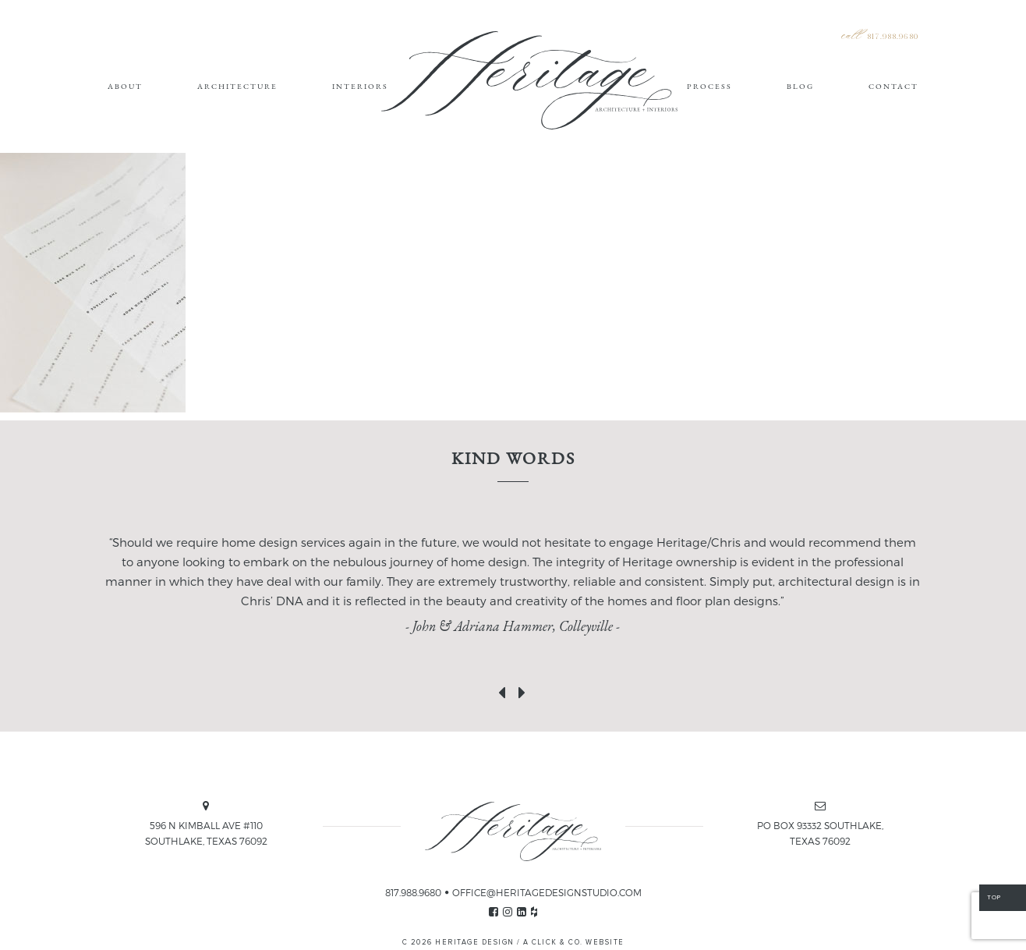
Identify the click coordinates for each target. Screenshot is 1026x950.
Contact (893, 86)
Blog (800, 86)
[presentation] (503, 689)
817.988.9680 (892, 37)
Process (709, 86)
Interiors (360, 86)
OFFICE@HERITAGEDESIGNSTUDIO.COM (547, 892)
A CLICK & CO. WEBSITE (573, 942)
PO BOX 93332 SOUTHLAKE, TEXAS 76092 (820, 833)
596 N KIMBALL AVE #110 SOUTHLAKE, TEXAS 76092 (206, 833)
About (125, 86)
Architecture (237, 86)
